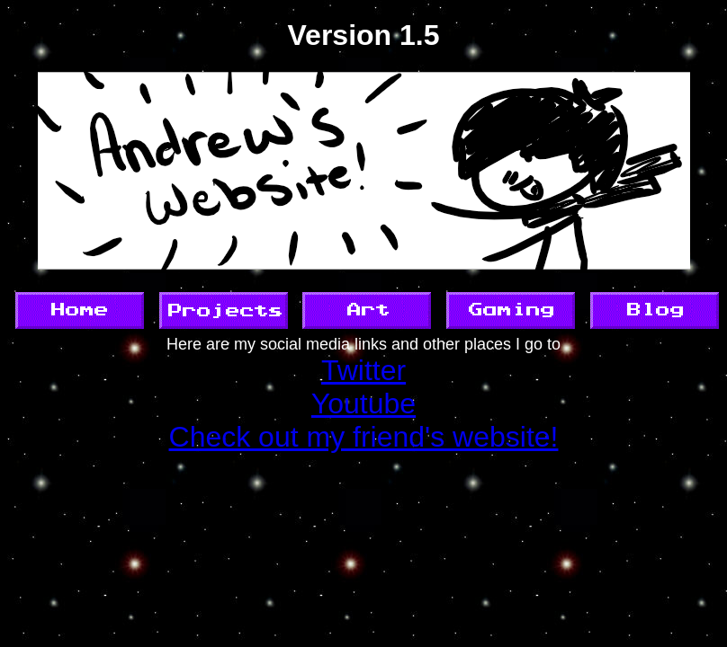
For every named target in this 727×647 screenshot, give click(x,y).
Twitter (363, 370)
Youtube (363, 403)
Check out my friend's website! (364, 437)
